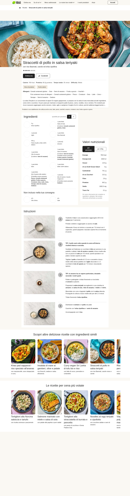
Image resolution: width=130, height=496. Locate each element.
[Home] (20, 7)
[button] (50, 116)
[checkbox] (23, 70)
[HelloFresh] (16, 2)
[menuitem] (17, 2)
